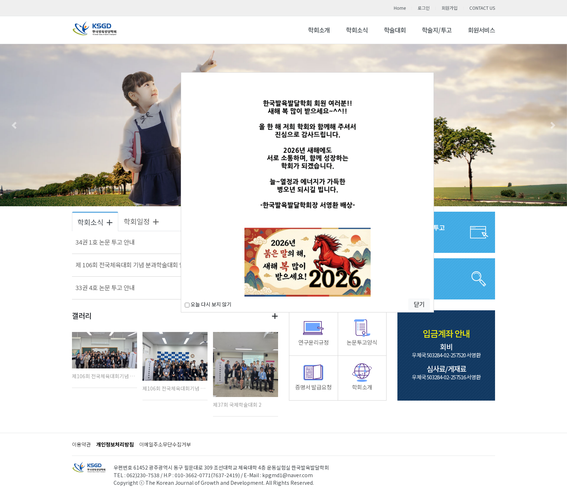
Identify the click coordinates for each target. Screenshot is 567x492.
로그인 (424, 8)
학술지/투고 (437, 30)
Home (400, 8)
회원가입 (449, 8)
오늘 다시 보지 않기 (208, 304)
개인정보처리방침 (115, 444)
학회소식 (357, 30)
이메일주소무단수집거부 (165, 444)
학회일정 (141, 221)
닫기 (419, 304)
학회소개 (319, 30)
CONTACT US (482, 8)
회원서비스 (481, 30)
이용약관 (81, 444)
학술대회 (395, 30)
